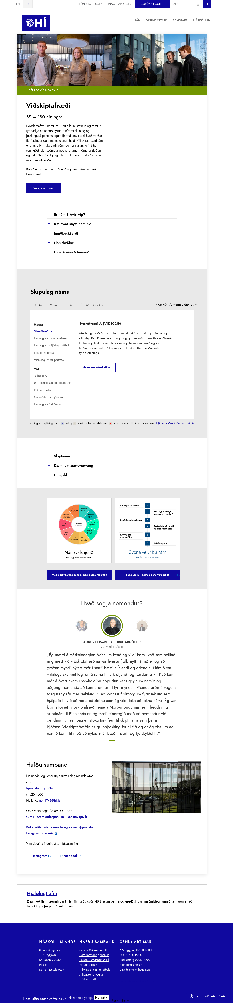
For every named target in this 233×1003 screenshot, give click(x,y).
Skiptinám (58, 456)
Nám (137, 20)
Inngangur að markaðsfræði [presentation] (51, 338)
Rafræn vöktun (88, 964)
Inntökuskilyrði (62, 234)
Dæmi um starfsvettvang (70, 466)
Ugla (98, 4)
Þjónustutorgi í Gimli (41, 788)
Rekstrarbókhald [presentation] (43, 390)
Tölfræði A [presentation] (40, 375)
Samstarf (180, 20)
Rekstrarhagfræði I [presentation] (45, 352)
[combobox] (185, 4)
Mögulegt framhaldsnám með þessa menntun (79, 575)
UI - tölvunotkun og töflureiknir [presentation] (52, 382)
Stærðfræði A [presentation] (43, 331)
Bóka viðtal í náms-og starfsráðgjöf (147, 575)
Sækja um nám (44, 188)
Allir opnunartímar (131, 964)
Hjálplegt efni (42, 893)
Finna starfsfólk (119, 4)
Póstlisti (43, 964)
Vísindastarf (156, 20)
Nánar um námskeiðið (96, 367)
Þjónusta (84, 4)
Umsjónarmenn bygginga (135, 969)
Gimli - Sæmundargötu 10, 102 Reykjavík (56, 817)
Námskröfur (60, 243)
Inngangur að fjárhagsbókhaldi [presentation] (52, 345)
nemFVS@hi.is (49, 800)
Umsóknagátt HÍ (153, 4)
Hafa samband (88, 955)
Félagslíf (57, 475)
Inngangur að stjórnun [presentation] (47, 404)
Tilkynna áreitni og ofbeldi (95, 969)
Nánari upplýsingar (81, 998)
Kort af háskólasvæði (52, 969)
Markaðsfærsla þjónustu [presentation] (48, 397)
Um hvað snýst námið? (69, 224)
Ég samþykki (120, 1000)
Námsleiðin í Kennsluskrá (175, 423)
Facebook (71, 856)
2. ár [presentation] (53, 305)
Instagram (40, 856)
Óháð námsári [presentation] (92, 305)
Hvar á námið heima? (68, 253)
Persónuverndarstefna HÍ (94, 959)
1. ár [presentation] (38, 305)
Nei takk (101, 997)
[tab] (38, 306)
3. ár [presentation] (69, 305)
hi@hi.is (104, 955)
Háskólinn (201, 20)
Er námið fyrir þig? (66, 215)
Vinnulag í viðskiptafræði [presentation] (49, 359)
